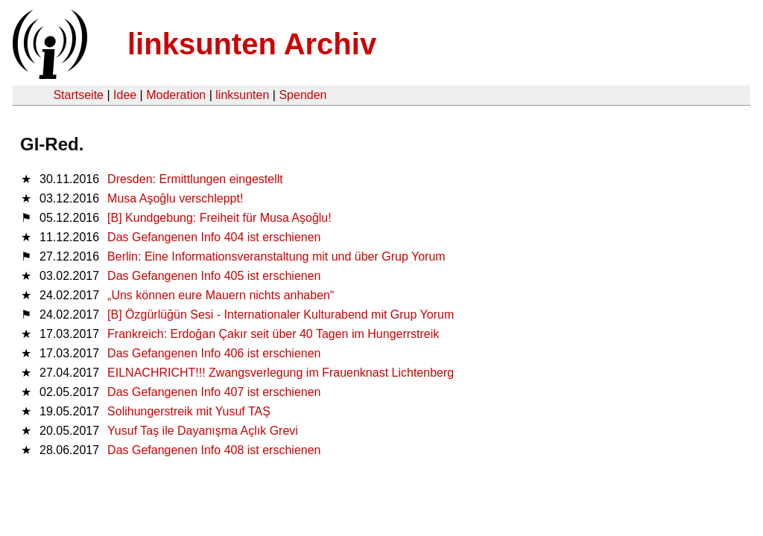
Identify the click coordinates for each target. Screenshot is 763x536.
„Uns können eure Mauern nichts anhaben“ (220, 295)
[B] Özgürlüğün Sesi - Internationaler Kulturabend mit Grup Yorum (280, 314)
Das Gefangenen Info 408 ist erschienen (213, 450)
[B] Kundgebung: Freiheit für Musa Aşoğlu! (219, 217)
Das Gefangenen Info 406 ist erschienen (213, 353)
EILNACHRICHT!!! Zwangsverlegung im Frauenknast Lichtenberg (280, 372)
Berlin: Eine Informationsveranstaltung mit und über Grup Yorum (276, 256)
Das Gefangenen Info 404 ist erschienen (213, 237)
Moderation (176, 95)
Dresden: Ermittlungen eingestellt (195, 179)
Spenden (302, 95)
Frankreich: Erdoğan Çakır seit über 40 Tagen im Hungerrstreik (273, 334)
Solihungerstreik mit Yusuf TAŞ (188, 411)
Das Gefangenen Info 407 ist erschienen (213, 392)
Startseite (78, 95)
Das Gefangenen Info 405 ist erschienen (213, 275)
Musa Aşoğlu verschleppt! (175, 198)
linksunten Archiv (251, 44)
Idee (124, 95)
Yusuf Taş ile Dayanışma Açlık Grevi (202, 430)
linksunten (242, 95)
